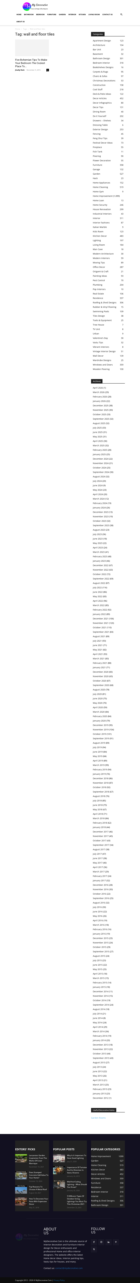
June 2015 (98, 964)
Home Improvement (103, 196)
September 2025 (101, 418)
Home (18, 14)
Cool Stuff (97, 89)
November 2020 (101, 676)
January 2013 (99, 1093)
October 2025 (99, 414)
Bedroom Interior (101, 62)
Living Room (94, 14)
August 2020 (99, 689)
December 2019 (100, 725)
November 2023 (101, 516)
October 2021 (99, 627)
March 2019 (99, 765)
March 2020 (99, 711)
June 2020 (98, 698)
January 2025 (99, 454)
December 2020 (100, 671)
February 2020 (100, 716)
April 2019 (98, 760)
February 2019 (100, 769)
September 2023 (101, 525)
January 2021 (99, 667)
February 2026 (100, 396)
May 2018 (97, 809)
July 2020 (97, 694)
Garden (62, 14)
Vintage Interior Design (104, 351)
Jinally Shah (19, 70)
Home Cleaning (100, 187)
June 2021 (98, 645)
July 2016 (97, 907)
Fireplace (97, 147)
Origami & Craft (100, 271)
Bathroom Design (101, 58)
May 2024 (97, 489)
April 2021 (98, 654)
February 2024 (100, 503)
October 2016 (99, 893)
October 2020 (99, 680)
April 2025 (98, 441)
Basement (98, 54)
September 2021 (101, 631)
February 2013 (100, 1089)
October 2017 (99, 840)
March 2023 (99, 552)
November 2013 (101, 1049)
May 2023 (97, 543)
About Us (20, 21)
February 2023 (100, 556)
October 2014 (99, 1000)
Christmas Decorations (104, 80)
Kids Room (98, 231)
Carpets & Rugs (100, 71)
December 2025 (100, 405)
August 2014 (99, 1009)
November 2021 (101, 623)
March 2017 (99, 871)
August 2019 (99, 742)
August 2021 (99, 636)
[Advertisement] (90, 6)
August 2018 (99, 796)
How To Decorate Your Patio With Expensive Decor (38, 1201)
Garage (96, 169)
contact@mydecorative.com (69, 1268)
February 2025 (100, 449)
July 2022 (97, 587)
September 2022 (101, 578)
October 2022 (99, 574)
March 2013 (99, 1084)
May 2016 (97, 916)
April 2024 (98, 494)
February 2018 (100, 822)
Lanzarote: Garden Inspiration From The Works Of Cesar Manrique (38, 1159)
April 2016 (98, 920)
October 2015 (99, 947)
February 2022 (100, 609)
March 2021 (99, 658)
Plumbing (97, 284)
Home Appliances (101, 182)
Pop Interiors (99, 289)
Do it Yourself (99, 116)
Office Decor (99, 267)
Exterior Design (100, 129)
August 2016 (99, 902)
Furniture (51, 14)
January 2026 (99, 401)
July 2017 (97, 853)
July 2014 (97, 1013)
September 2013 (101, 1058)
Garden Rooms (98, 1117)
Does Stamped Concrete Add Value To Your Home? (38, 1175)
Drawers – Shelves (102, 120)
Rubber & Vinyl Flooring (104, 307)
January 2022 (99, 614)
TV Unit (96, 329)
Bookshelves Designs (103, 67)
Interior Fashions (101, 222)
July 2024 (97, 481)
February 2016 (100, 929)
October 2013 (99, 1053)
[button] (121, 14)
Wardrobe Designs (102, 360)
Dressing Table (100, 125)
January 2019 (99, 774)
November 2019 (101, 729)
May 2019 (97, 756)
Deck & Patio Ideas (102, 93)
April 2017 (98, 867)
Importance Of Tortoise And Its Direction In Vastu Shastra (77, 1170)
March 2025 (99, 445)
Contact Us (107, 14)
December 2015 (100, 938)
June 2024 (98, 485)
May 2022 (97, 596)
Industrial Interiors (102, 213)
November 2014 (101, 995)
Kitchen (82, 14)
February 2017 (100, 876)
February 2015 (100, 982)
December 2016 (100, 884)
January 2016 (99, 933)
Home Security (100, 204)
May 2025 (97, 436)
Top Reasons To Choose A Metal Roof (38, 1188)
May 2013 (97, 1075)
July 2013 (97, 1066)
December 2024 (100, 458)
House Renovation (102, 209)
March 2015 (99, 978)
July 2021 (97, 640)
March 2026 (99, 392)
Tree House (98, 324)
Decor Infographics (102, 102)
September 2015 (101, 951)
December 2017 (100, 831)
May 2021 (97, 649)
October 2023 (99, 521)
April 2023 (98, 547)
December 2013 (100, 1044)
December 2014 (100, 991)
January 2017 (99, 880)
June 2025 (98, 432)
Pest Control (99, 280)
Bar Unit (97, 49)
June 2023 (98, 538)
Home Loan (98, 200)
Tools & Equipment (102, 320)
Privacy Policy (59, 1280)
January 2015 (99, 987)
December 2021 (100, 618)
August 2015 (99, 956)
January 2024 (99, 507)
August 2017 (99, 849)
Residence (98, 298)
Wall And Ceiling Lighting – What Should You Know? (77, 1184)
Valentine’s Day (100, 338)
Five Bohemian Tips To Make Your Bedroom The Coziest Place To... (31, 63)
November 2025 (101, 410)
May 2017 (97, 862)
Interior (72, 14)
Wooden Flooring (101, 369)
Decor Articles (100, 98)
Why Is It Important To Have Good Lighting (76, 1156)
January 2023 (99, 560)
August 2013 (99, 1062)
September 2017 (101, 845)
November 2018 (101, 782)
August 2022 (99, 583)
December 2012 (100, 1098)
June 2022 (98, 592)
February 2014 (100, 1035)
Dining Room (99, 111)
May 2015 (97, 969)
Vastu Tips (98, 342)
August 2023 (99, 529)
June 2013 (98, 1071)
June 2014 (98, 1018)
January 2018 (99, 827)
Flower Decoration (102, 160)
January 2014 (99, 1040)
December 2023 (100, 512)
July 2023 (97, 534)
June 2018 (98, 805)
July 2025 (97, 427)
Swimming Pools (101, 311)
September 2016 (101, 898)
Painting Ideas (100, 275)
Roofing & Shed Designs (104, 302)
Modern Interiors (101, 258)
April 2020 (98, 707)
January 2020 (99, 720)
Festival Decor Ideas (103, 142)
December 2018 (100, 778)
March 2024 (99, 498)
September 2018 (101, 791)
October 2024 (99, 467)
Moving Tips (99, 262)
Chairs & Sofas (100, 76)
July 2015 (97, 960)
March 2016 (99, 924)
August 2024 (99, 476)
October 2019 (99, 734)
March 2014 (99, 1031)
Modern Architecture (103, 253)
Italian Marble (100, 227)
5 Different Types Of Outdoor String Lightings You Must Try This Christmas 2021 (77, 1200)
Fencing (97, 133)
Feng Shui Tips (100, 138)
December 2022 (100, 565)
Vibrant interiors (101, 346)
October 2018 (99, 787)
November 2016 (101, 889)
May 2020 (97, 702)
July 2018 (97, 800)
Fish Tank (97, 151)
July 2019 (97, 747)
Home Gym (98, 191)
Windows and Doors (103, 364)
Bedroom (40, 14)
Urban (96, 333)
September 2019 (101, 738)
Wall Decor (98, 355)
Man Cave (98, 249)
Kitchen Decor (100, 236)
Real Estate (98, 293)
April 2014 (98, 1027)
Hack (95, 178)
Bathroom (29, 14)
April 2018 (98, 813)
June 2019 (98, 751)
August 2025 (99, 423)
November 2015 (101, 942)
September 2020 (101, 685)
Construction (99, 85)
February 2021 (100, 663)
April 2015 (98, 973)
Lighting (97, 240)
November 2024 (101, 463)
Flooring (97, 156)
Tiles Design (99, 315)
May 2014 (97, 1022)
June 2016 (98, 911)
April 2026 (98, 387)
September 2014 (101, 1004)
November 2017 (101, 836)
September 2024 (101, 472)
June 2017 (98, 858)
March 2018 (99, 818)
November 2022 (101, 569)
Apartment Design (102, 40)
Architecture (99, 45)
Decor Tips (98, 107)
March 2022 (99, 605)
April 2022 (98, 600)
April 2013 (98, 1080)
